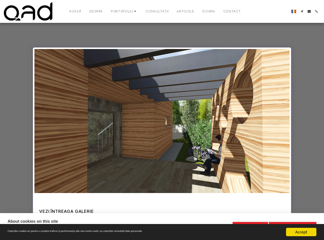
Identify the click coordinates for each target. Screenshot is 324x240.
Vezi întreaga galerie (66, 211)
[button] (124, 11)
